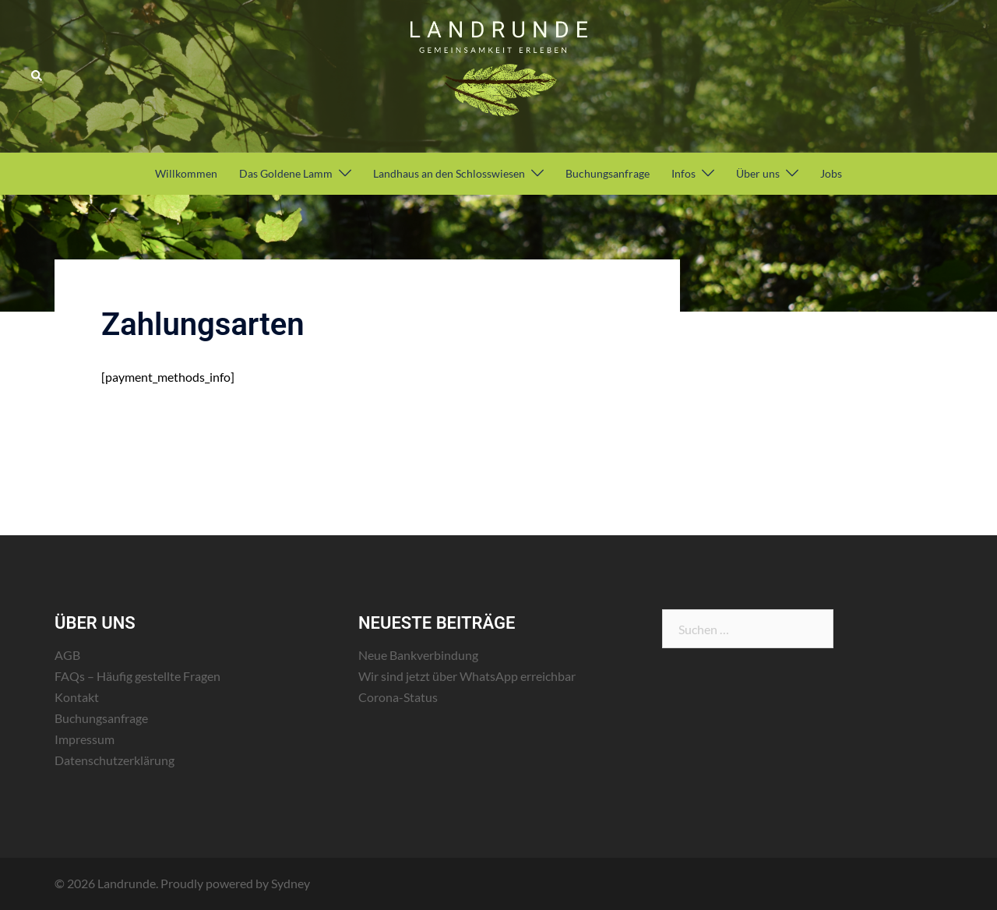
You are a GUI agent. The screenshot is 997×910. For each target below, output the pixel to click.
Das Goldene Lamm (286, 173)
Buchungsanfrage (607, 173)
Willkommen (186, 173)
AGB (67, 654)
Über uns (758, 173)
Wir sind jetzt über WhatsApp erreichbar (467, 675)
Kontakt (77, 697)
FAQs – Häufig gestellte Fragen (137, 675)
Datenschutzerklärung (114, 760)
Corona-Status (398, 697)
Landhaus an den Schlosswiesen (449, 173)
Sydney (290, 883)
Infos (683, 173)
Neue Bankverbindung (418, 654)
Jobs (831, 173)
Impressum (84, 739)
